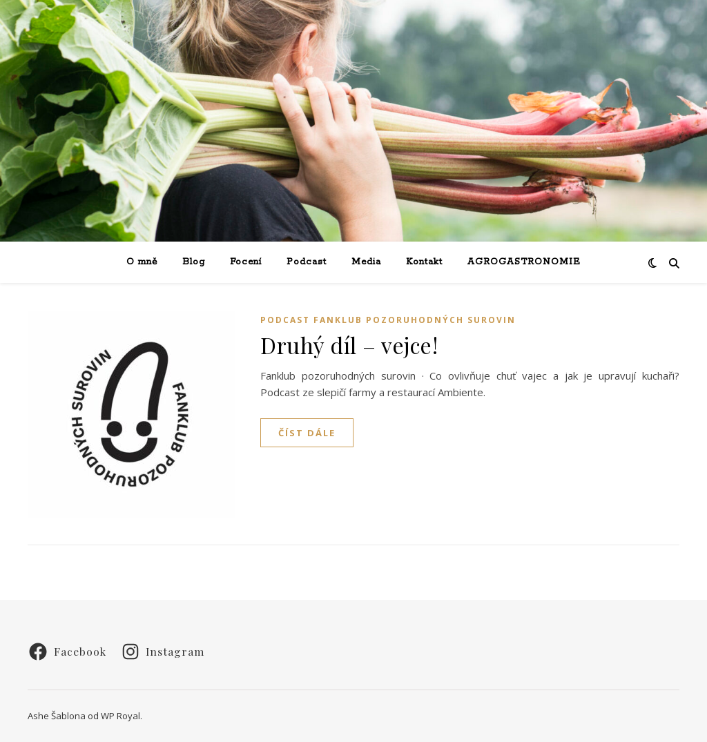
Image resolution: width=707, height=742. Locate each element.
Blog (193, 262)
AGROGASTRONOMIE (524, 262)
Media (366, 262)
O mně (141, 262)
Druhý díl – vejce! (349, 345)
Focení (246, 262)
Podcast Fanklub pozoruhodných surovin (388, 320)
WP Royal (120, 716)
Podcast (307, 262)
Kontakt (424, 262)
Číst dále (307, 433)
